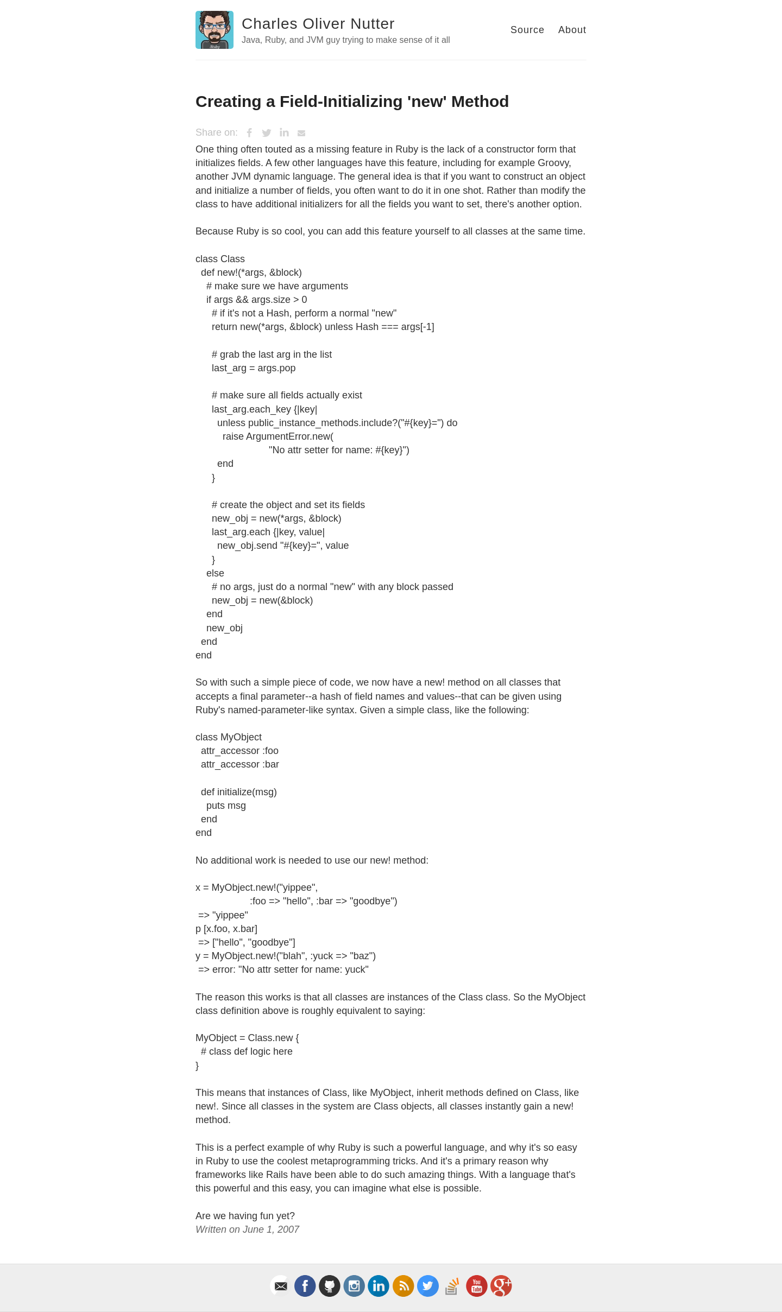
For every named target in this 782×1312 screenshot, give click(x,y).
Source (527, 29)
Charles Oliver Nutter (318, 23)
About (572, 29)
